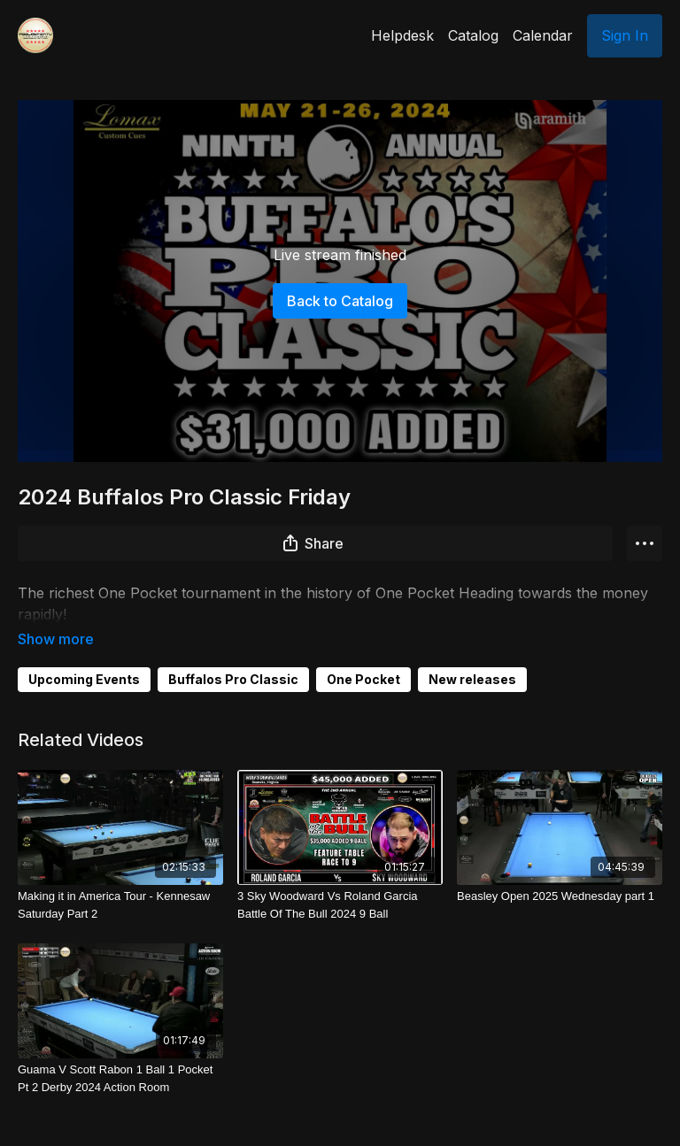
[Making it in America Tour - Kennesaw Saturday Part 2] (120, 880)
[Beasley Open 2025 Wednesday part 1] (559, 872)
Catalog (473, 35)
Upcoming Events (84, 654)
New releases (472, 654)
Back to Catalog (340, 301)
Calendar (543, 35)
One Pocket (363, 654)
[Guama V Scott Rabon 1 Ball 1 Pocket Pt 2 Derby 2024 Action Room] (120, 1053)
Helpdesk (402, 35)
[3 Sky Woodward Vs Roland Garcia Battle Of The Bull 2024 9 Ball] (340, 880)
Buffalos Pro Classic (233, 654)
